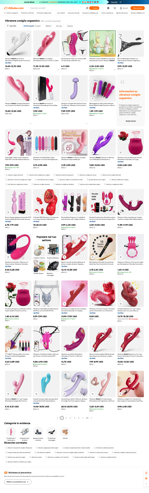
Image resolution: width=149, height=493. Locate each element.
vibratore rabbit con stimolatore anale (70, 180)
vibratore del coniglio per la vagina (38, 175)
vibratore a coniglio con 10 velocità (57, 457)
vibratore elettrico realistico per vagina (18, 462)
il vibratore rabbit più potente (104, 448)
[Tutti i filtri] (11, 26)
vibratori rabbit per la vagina (118, 180)
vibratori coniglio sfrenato (107, 457)
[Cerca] (94, 8)
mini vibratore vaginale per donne (17, 184)
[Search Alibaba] (57, 8)
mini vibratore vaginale (42, 452)
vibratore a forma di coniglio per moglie (18, 180)
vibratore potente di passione (63, 175)
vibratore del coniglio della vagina (89, 184)
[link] (146, 473)
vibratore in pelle (35, 457)
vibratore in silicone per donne (98, 452)
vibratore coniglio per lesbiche (64, 184)
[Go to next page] (91, 418)
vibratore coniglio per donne (86, 175)
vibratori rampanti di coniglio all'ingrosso (19, 448)
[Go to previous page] (57, 418)
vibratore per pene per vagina (15, 457)
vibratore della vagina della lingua (84, 457)
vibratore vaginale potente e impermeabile (76, 448)
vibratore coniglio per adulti (113, 184)
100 (87, 418)
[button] (87, 8)
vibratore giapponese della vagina (47, 448)
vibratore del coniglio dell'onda (110, 175)
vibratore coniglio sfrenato (41, 184)
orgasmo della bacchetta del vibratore (18, 452)
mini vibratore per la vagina (44, 180)
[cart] (115, 8)
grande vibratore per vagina (96, 180)
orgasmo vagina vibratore (14, 175)
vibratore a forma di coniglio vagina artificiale (69, 452)
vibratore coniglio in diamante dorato (124, 452)
